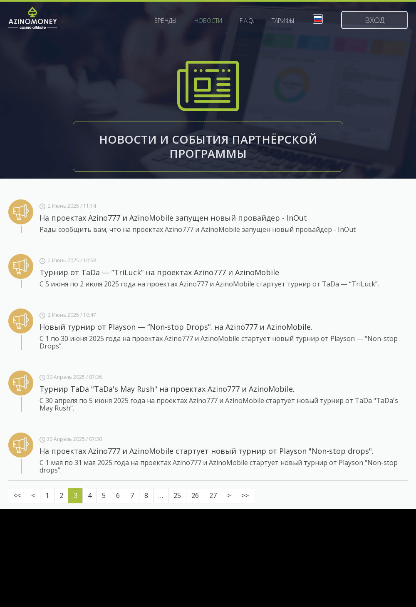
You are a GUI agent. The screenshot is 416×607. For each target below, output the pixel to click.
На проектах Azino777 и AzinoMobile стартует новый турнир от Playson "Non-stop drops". (207, 451)
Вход (374, 20)
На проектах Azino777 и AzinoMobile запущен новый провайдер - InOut (173, 218)
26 (195, 495)
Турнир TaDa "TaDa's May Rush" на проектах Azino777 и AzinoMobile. (167, 389)
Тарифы (283, 21)
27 (213, 495)
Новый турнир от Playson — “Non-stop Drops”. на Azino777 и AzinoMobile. (176, 327)
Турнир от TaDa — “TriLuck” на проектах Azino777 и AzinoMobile (159, 272)
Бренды (165, 21)
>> (245, 495)
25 (177, 495)
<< (17, 495)
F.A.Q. (247, 21)
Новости (208, 21)
